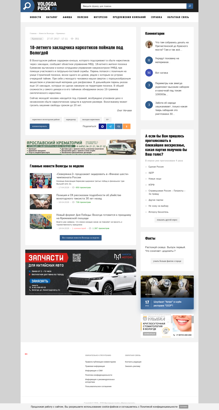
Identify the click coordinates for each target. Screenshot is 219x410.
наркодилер (71, 119)
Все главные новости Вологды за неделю (80, 238)
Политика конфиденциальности (98, 375)
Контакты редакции (133, 362)
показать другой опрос (167, 220)
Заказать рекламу (132, 366)
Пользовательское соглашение (98, 386)
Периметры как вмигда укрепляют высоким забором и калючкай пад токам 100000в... (172, 89)
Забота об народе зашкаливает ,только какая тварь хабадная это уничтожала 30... (171, 108)
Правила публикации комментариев (100, 362)
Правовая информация (95, 366)
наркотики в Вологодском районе (46, 119)
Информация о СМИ (94, 371)
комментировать (39, 126)
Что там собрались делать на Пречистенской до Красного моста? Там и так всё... (172, 46)
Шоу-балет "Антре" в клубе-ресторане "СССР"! (168, 304)
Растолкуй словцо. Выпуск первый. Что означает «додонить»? (165, 249)
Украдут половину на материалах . (167, 60)
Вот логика (161, 72)
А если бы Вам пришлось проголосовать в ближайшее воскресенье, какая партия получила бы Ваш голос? (166, 145)
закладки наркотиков (91, 119)
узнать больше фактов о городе (167, 261)
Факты (150, 238)
